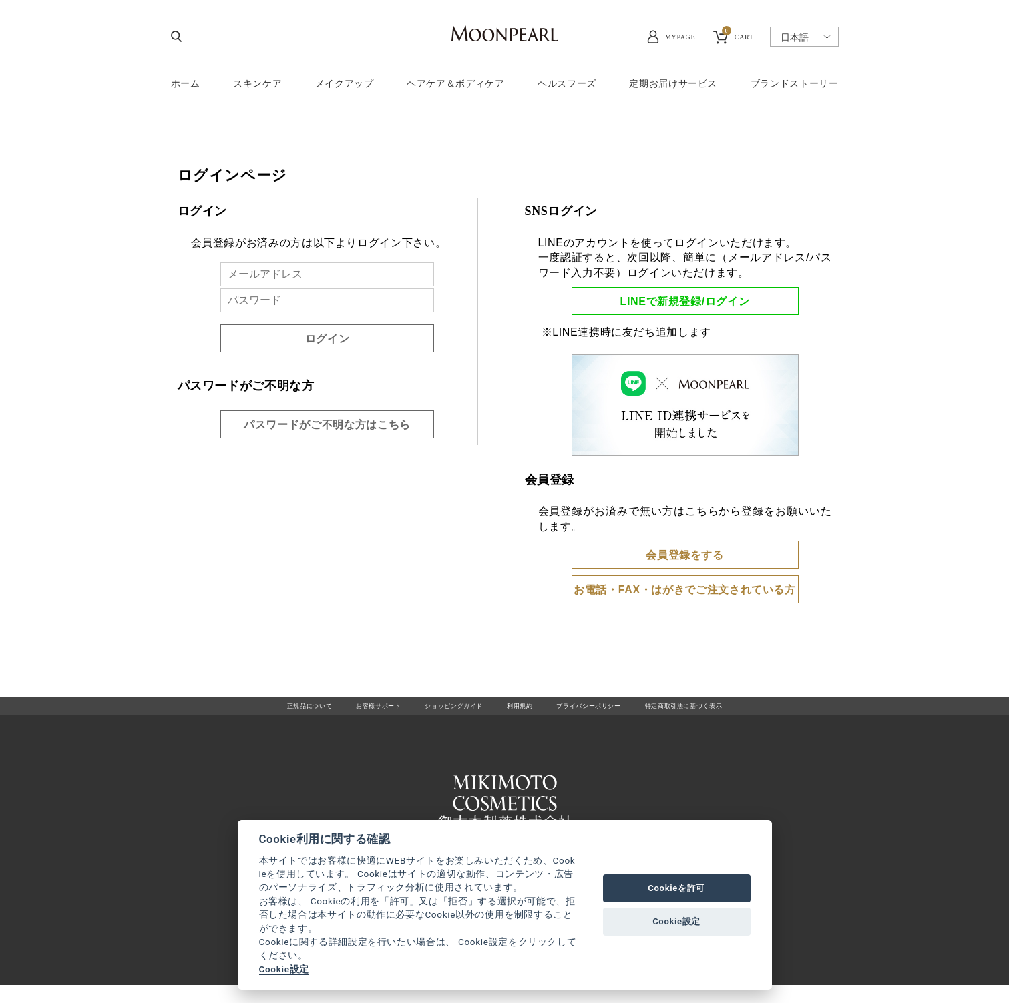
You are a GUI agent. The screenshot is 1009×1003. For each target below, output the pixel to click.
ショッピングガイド (438, 711)
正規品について (256, 711)
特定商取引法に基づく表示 (729, 711)
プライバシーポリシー (606, 711)
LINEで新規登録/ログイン (685, 301)
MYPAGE (680, 37)
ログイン (327, 338)
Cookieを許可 (676, 888)
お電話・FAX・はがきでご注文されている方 (685, 589)
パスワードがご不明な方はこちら (327, 424)
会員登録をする (684, 555)
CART (738, 35)
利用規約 (520, 711)
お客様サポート (343, 711)
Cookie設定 (284, 969)
